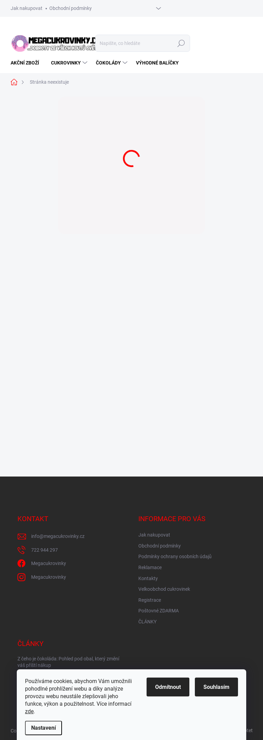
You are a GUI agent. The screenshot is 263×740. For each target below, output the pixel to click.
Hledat (181, 43)
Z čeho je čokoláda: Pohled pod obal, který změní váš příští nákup (68, 662)
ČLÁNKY (147, 621)
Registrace (149, 600)
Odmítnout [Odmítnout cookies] (168, 687)
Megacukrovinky (48, 563)
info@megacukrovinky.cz (58, 536)
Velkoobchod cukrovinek (164, 589)
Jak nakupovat (26, 8)
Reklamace (150, 567)
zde (29, 711)
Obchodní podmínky (70, 8)
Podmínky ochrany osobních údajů (175, 556)
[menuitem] (27, 62)
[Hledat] (142, 43)
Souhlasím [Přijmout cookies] (216, 687)
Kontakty (148, 578)
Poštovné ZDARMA (158, 610)
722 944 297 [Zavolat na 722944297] (44, 550)
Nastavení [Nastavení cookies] (43, 728)
